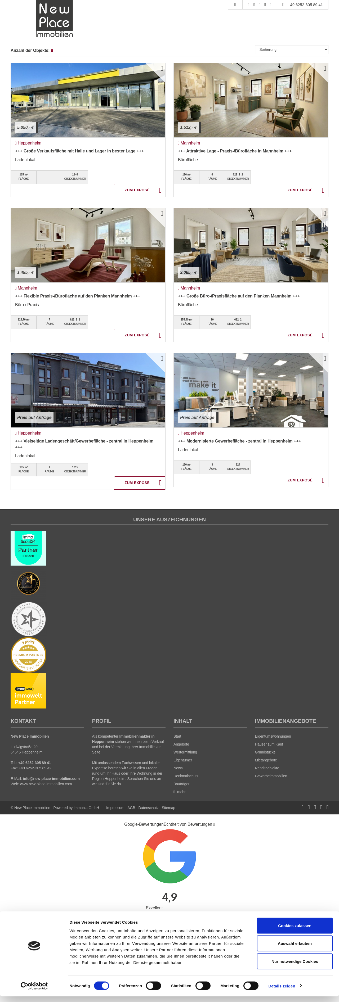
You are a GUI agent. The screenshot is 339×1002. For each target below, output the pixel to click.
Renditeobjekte (267, 768)
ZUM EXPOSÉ (137, 190)
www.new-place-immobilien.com (46, 784)
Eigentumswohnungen (273, 736)
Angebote (181, 744)
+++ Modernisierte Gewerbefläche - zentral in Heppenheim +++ (239, 441)
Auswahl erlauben (295, 949)
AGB (131, 808)
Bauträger (181, 784)
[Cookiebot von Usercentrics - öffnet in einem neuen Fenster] (34, 992)
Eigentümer (182, 760)
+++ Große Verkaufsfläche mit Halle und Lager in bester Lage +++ (79, 151)
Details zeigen (281, 991)
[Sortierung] (292, 49)
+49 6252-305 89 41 (305, 4)
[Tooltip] (214, 824)
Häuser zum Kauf (269, 744)
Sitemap (168, 808)
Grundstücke (265, 752)
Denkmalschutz (185, 776)
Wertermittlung (185, 752)
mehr (179, 792)
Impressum (115, 808)
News (178, 768)
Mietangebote (266, 760)
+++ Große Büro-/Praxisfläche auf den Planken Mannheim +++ (239, 296)
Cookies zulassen (294, 931)
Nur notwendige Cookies (294, 967)
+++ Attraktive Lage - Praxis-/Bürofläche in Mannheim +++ (235, 151)
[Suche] (235, 5)
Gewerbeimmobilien (271, 776)
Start (177, 736)
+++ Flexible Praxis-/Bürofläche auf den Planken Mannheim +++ (77, 296)
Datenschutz (148, 808)
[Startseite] (55, 18)
